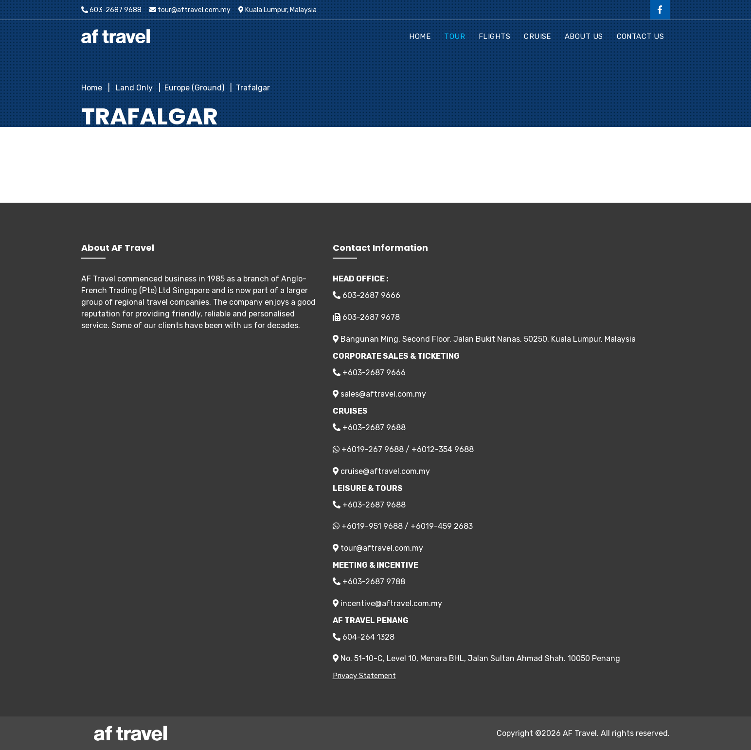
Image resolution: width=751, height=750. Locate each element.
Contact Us (640, 36)
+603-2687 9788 (369, 581)
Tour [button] (454, 36)
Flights (494, 36)
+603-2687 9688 (369, 427)
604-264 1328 (363, 637)
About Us (584, 36)
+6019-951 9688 (372, 526)
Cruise (537, 36)
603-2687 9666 (366, 295)
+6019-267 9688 (372, 449)
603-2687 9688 (111, 10)
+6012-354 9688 (442, 449)
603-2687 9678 (366, 317)
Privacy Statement (364, 675)
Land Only (133, 87)
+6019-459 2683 (442, 526)
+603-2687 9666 (369, 372)
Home (419, 36)
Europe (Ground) (194, 87)
